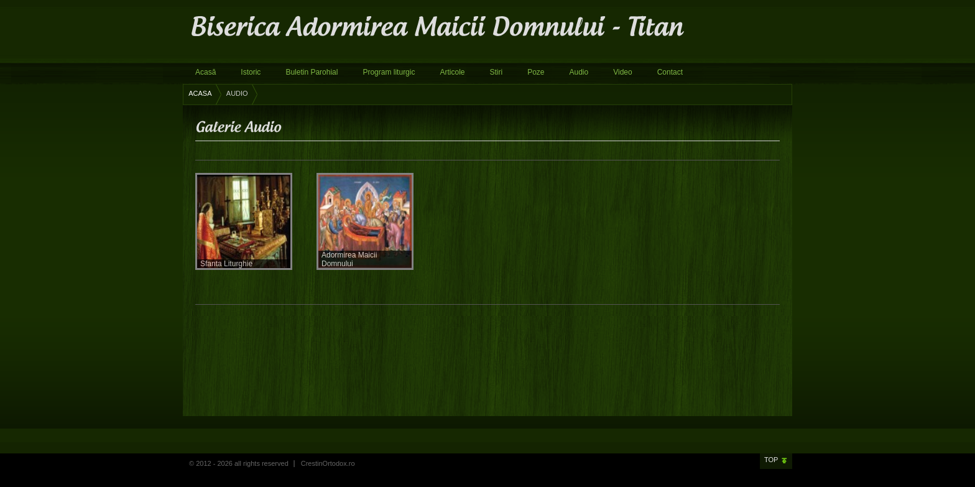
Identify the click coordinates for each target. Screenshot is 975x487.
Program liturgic (389, 72)
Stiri (495, 72)
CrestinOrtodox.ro (328, 463)
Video (622, 72)
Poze (535, 72)
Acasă (205, 72)
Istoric (251, 72)
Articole (452, 72)
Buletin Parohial (311, 72)
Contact (670, 72)
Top (771, 459)
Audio (579, 72)
